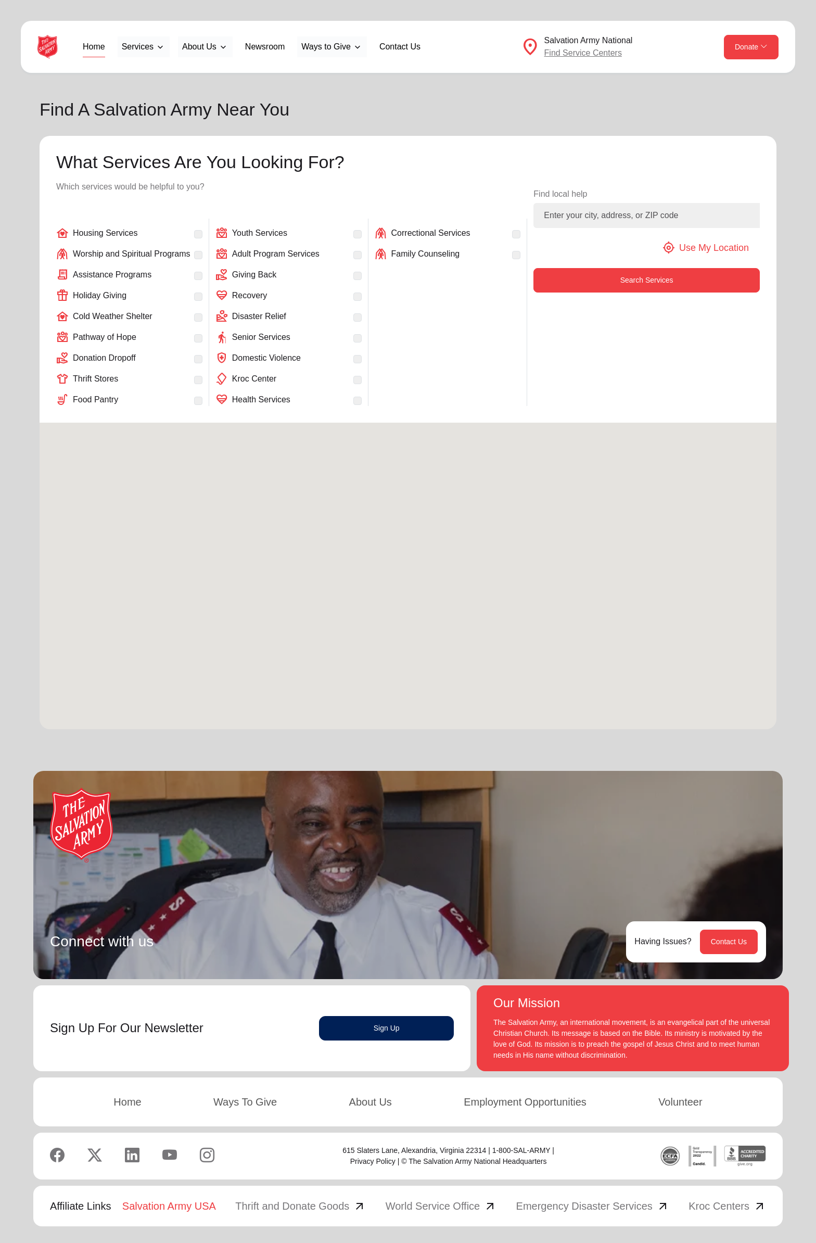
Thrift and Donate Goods (300, 1206)
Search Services (646, 280)
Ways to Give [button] (326, 46)
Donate (751, 47)
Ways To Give (245, 1102)
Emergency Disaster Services (592, 1206)
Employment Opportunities (525, 1102)
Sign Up (387, 1028)
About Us (370, 1102)
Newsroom (265, 46)
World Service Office (441, 1206)
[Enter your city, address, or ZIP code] (646, 215)
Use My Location (705, 247)
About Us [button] (199, 46)
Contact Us (399, 46)
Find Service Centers (583, 52)
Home (94, 46)
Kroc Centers (727, 1206)
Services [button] (138, 46)
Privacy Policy (373, 1161)
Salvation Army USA (169, 1206)
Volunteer (680, 1102)
